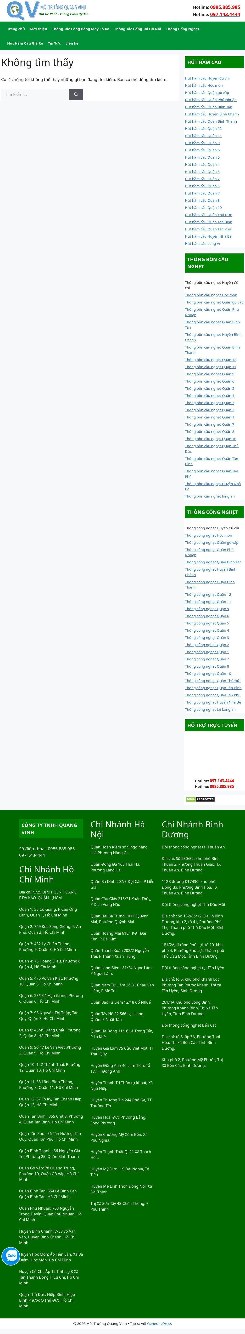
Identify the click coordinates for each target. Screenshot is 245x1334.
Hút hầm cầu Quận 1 (202, 185)
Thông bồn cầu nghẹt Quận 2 (209, 409)
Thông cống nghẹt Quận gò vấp (211, 542)
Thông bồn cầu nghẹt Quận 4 (209, 395)
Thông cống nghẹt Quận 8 (207, 666)
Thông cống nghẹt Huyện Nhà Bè (213, 702)
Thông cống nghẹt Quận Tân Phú (212, 695)
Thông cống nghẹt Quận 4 (207, 630)
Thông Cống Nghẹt (182, 28)
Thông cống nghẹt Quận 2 (207, 644)
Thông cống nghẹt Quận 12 (208, 594)
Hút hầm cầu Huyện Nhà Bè (208, 236)
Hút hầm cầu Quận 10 (203, 207)
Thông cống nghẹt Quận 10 (208, 673)
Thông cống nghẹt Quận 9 (207, 608)
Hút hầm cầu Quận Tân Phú (208, 229)
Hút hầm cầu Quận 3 (202, 171)
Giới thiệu (38, 28)
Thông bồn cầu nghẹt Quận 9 (209, 374)
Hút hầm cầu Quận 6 (202, 150)
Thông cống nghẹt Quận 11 (208, 601)
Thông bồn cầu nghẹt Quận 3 (209, 402)
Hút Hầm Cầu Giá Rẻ (25, 43)
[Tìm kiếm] (76, 94)
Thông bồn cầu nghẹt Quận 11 (210, 366)
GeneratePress (159, 1323)
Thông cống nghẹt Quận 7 (207, 659)
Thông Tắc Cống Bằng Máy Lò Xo (80, 28)
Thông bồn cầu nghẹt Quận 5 (209, 388)
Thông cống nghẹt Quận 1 (207, 651)
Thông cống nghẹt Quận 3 (207, 637)
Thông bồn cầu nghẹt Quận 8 (209, 431)
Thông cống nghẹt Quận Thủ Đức (213, 680)
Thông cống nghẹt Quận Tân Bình (213, 687)
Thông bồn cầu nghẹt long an (210, 496)
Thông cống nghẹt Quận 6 (207, 615)
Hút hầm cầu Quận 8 (202, 200)
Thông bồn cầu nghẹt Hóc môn (211, 294)
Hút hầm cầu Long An (203, 243)
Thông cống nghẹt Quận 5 (207, 623)
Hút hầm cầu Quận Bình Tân (208, 106)
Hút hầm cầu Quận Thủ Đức (208, 214)
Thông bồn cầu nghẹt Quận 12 (210, 359)
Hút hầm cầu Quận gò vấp (207, 92)
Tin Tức (54, 43)
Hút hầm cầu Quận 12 (203, 128)
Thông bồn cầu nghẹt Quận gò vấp (214, 302)
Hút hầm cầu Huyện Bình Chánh (212, 114)
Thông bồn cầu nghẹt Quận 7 (209, 424)
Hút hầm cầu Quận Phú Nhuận (211, 99)
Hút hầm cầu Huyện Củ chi (207, 78)
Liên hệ (72, 43)
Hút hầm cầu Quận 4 (202, 164)
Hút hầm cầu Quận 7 (202, 193)
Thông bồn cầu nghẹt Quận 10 (210, 438)
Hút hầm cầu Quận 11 (203, 135)
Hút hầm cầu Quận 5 (202, 157)
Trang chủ (16, 28)
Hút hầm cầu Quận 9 (202, 142)
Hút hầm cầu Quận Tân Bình (208, 221)
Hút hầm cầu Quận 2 (202, 178)
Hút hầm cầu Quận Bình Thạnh (211, 121)
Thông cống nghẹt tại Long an (210, 709)
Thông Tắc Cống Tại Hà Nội (137, 28)
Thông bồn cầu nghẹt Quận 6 (209, 381)
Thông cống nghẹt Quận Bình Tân (213, 562)
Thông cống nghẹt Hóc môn (208, 535)
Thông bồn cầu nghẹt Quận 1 (209, 417)
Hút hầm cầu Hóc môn (204, 85)
